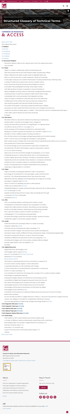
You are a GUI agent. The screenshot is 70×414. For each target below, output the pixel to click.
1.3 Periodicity (6, 51)
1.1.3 (38, 228)
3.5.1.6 (13, 256)
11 (40, 296)
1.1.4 (23, 127)
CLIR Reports (20, 16)
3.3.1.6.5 (25, 313)
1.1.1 (32, 127)
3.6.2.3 (7, 190)
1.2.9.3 (15, 214)
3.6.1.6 (6, 259)
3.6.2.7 (14, 197)
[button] (68, 11)
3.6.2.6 (14, 195)
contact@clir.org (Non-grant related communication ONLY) (19, 360)
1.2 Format (5, 49)
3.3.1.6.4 (19, 311)
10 (40, 273)
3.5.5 (25, 289)
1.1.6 (44, 237)
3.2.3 (24, 252)
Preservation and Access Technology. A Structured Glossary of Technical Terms (44, 16)
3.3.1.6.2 (24, 181)
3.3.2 (21, 254)
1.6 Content (5, 58)
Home (5, 16)
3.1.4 (6, 150)
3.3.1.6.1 (20, 304)
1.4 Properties (6, 54)
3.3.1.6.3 (24, 186)
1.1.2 (39, 212)
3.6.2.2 (49, 131)
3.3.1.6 (20, 226)
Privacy (5, 396)
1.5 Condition (6, 56)
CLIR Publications (12, 16)
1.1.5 (12, 327)
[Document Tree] (7, 42)
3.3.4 (24, 254)
